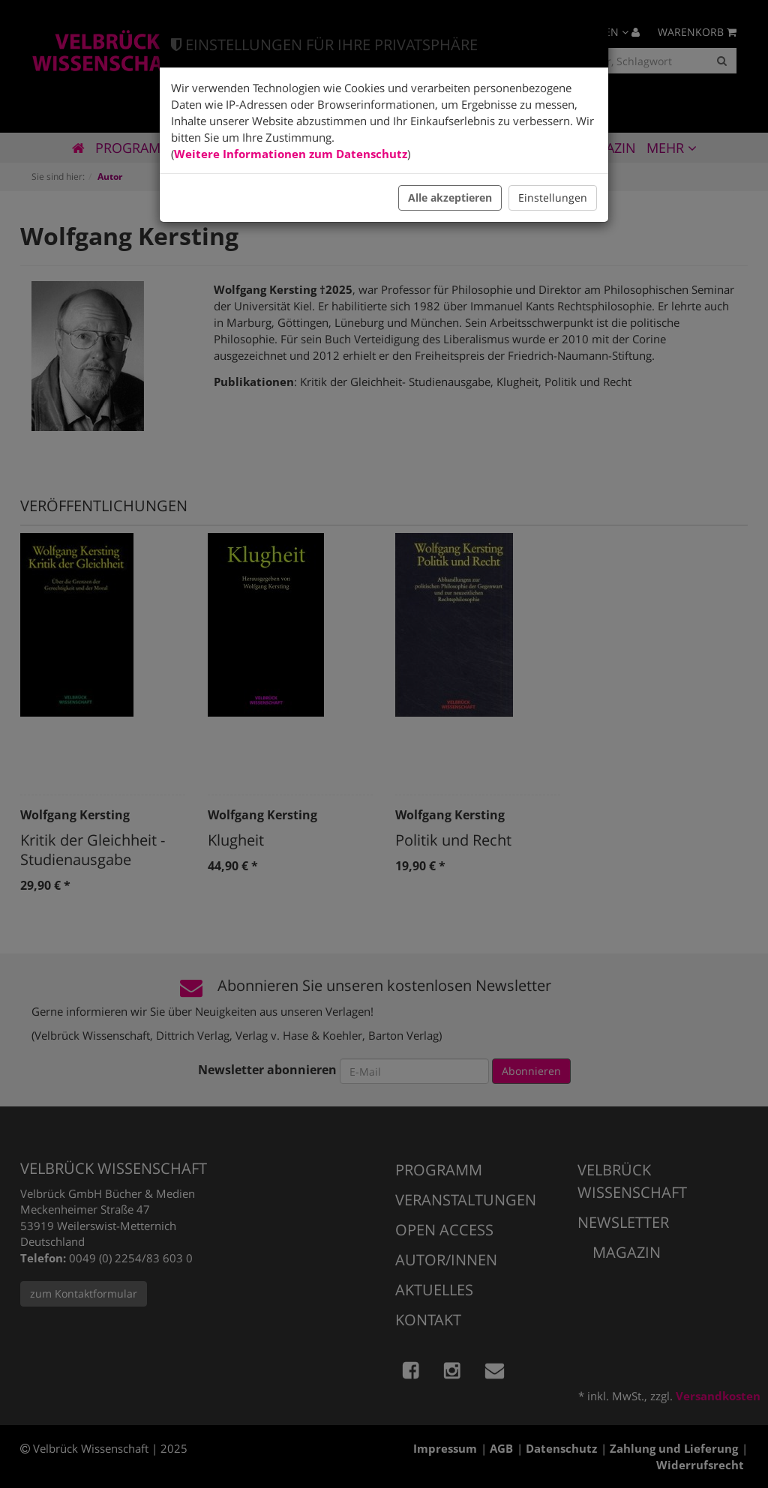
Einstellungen (552, 197)
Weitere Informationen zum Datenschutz (290, 153)
